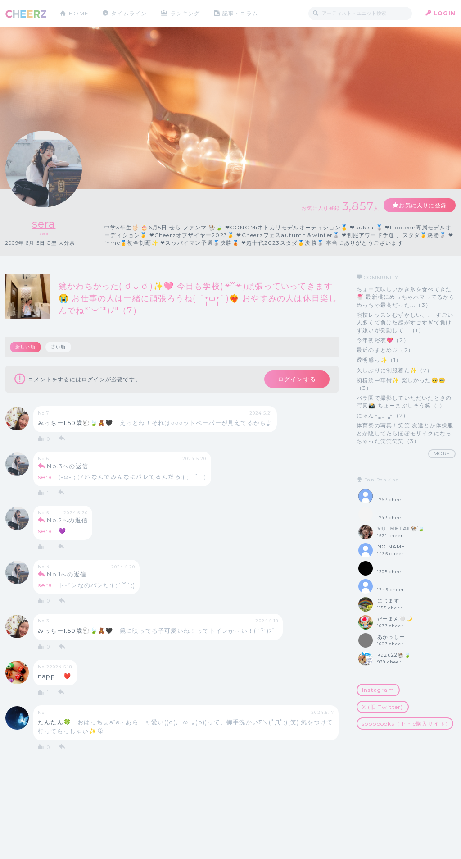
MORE (442, 454)
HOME (79, 13)
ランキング (186, 13)
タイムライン (129, 13)
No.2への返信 (67, 520)
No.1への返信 (66, 574)
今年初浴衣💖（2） (383, 340)
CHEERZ (25, 14)
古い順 (58, 347)
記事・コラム (240, 13)
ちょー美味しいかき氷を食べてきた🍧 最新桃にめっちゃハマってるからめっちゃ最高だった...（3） (406, 297)
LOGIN (445, 13)
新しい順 (25, 347)
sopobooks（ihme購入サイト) (405, 723)
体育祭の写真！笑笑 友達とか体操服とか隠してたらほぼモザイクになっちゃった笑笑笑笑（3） (405, 433)
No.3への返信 (67, 466)
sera (44, 223)
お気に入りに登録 (423, 205)
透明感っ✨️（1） (379, 359)
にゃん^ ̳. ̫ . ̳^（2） (383, 415)
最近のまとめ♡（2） (385, 350)
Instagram (378, 689)
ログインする (297, 379)
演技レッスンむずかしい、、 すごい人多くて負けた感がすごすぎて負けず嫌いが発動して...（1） (405, 322)
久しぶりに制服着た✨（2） (395, 370)
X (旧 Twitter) (382, 707)
